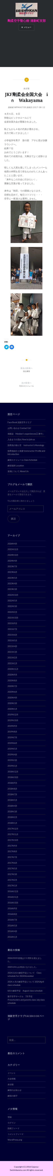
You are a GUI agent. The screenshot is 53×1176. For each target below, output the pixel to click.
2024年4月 (12, 561)
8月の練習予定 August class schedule (25, 991)
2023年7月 (12, 566)
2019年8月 (12, 731)
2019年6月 (12, 743)
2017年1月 (12, 885)
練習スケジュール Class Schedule (22, 460)
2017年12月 (13, 828)
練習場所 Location (16, 465)
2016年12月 (13, 891)
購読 (13, 518)
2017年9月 (12, 846)
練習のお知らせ (14, 1090)
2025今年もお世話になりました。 (23, 967)
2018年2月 (12, 817)
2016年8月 (12, 914)
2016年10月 (13, 902)
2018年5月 (12, 800)
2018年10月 (13, 777)
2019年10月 (13, 720)
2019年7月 (12, 737)
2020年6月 (12, 692)
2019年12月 (13, 714)
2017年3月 (12, 874)
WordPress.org (15, 1140)
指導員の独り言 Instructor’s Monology (26, 445)
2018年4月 (12, 806)
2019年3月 (12, 760)
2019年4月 (12, 754)
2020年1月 (12, 709)
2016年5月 (12, 925)
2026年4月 (12, 543)
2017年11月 (13, 834)
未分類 (26, 88)
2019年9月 (12, 726)
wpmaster (20, 107)
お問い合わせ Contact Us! (19, 428)
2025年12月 (13, 549)
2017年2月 (12, 880)
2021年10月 (13, 617)
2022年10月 (13, 595)
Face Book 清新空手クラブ (19, 422)
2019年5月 (12, 749)
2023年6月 (12, 572)
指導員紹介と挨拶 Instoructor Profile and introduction (26, 452)
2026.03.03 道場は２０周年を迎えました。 (25, 960)
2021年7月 (12, 629)
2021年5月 (12, 640)
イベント (12, 1073)
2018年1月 (12, 823)
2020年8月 (12, 680)
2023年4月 (12, 583)
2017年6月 (12, 863)
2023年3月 (12, 589)
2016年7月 (12, 920)
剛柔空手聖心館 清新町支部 (26, 20)
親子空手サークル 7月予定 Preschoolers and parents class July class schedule (26, 999)
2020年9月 (12, 674)
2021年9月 (12, 623)
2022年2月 (12, 612)
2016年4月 (12, 931)
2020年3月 (12, 703)
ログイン (12, 1122)
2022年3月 (12, 606)
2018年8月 (12, 789)
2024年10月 (13, 555)
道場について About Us (18, 471)
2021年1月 (12, 663)
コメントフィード (15, 1134)
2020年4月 (12, 697)
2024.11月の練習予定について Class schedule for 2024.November (24, 974)
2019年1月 (12, 766)
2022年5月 (12, 600)
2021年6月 (12, 635)
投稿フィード (14, 1128)
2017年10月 (13, 840)
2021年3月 (12, 652)
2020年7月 (12, 686)
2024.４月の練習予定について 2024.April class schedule (26, 983)
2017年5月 (12, 868)
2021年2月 (12, 657)
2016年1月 (12, 937)
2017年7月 (12, 857)
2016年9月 (12, 908)
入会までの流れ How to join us (21, 439)
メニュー (28, 27)
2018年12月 (13, 771)
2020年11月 (13, 669)
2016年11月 (13, 897)
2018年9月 (12, 783)
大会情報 (12, 1078)
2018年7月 (12, 794)
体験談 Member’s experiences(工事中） (26, 434)
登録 (10, 1117)
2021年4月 (12, 646)
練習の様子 (13, 1096)
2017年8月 (12, 851)
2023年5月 (12, 578)
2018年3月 (12, 811)
